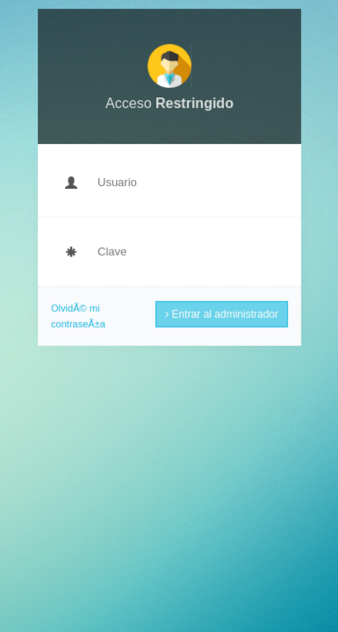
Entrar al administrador (221, 312)
